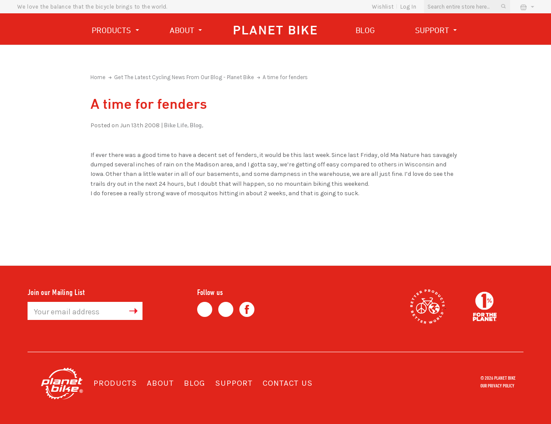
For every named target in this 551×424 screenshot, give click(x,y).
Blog (365, 30)
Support (436, 31)
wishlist (382, 6)
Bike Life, (176, 125)
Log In (408, 6)
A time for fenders (285, 77)
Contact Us (288, 383)
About (186, 31)
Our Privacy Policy (497, 385)
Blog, (196, 125)
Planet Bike (275, 30)
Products (115, 31)
